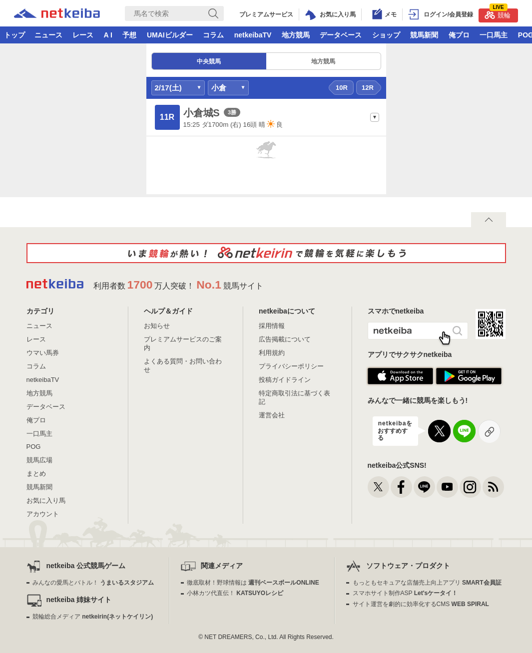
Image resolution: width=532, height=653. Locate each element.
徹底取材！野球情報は (253, 582)
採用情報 (272, 325)
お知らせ (157, 325)
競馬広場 (39, 460)
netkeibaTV (253, 35)
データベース (341, 35)
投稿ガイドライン (285, 379)
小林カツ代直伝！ (235, 593)
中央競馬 (209, 61)
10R (342, 87)
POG (33, 446)
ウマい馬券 (42, 352)
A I (108, 35)
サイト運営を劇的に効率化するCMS (421, 604)
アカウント (42, 514)
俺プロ (459, 35)
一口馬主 (494, 35)
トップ (14, 35)
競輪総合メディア (92, 616)
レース (82, 35)
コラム (213, 35)
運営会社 (272, 415)
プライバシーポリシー (291, 366)
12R (368, 87)
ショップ (386, 35)
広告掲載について (285, 339)
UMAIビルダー (170, 35)
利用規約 (272, 352)
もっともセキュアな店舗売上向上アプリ (427, 582)
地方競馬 (296, 35)
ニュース (48, 35)
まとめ (36, 473)
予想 (129, 35)
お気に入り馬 (45, 500)
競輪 (498, 13)
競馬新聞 (424, 35)
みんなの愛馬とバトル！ (93, 582)
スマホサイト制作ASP (405, 593)
